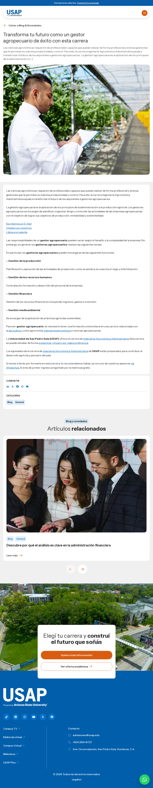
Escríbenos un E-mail (18, 223)
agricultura (15, 330)
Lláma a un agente (16, 232)
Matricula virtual (12, 737)
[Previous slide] (70, 569)
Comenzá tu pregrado (88, 3)
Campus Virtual (12, 745)
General (19, 402)
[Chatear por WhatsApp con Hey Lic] (144, 779)
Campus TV (10, 728)
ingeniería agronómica (57, 330)
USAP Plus (9, 762)
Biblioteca (9, 754)
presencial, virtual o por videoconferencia (63, 343)
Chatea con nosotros (19, 228)
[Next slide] (82, 569)
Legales (76, 779)
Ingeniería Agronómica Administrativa (106, 338)
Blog (9, 402)
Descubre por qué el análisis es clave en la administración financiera (58, 545)
